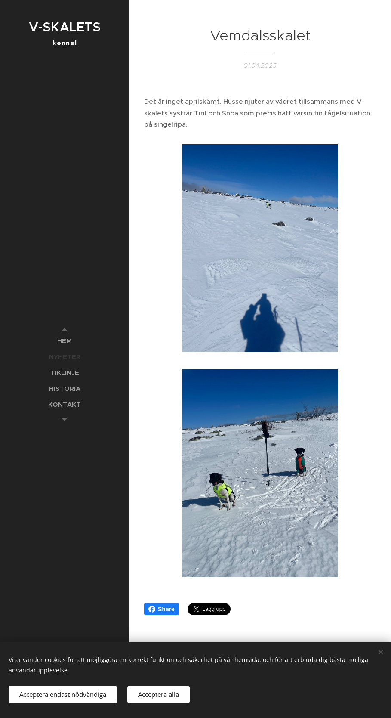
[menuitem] (64, 341)
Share (161, 609)
